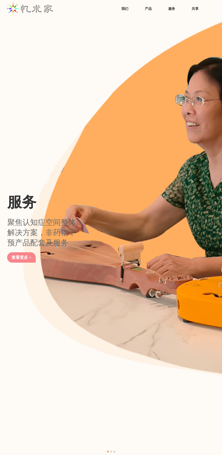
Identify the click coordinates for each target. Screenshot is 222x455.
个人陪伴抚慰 (52, 429)
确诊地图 (124, 404)
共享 (195, 9)
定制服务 (87, 411)
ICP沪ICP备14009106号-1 (94, 444)
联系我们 (12, 404)
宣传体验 (49, 392)
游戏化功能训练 (54, 404)
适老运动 (49, 423)
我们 (124, 9)
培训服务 (87, 398)
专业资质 (12, 398)
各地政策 (124, 392)
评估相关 (49, 398)
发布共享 (124, 411)
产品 (148, 9)
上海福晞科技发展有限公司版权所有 (61, 444)
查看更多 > (23, 92)
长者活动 (87, 392)
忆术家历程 (14, 392)
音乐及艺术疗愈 (54, 411)
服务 (171, 9)
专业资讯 (124, 398)
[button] (108, 121)
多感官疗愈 (51, 417)
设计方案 (87, 404)
